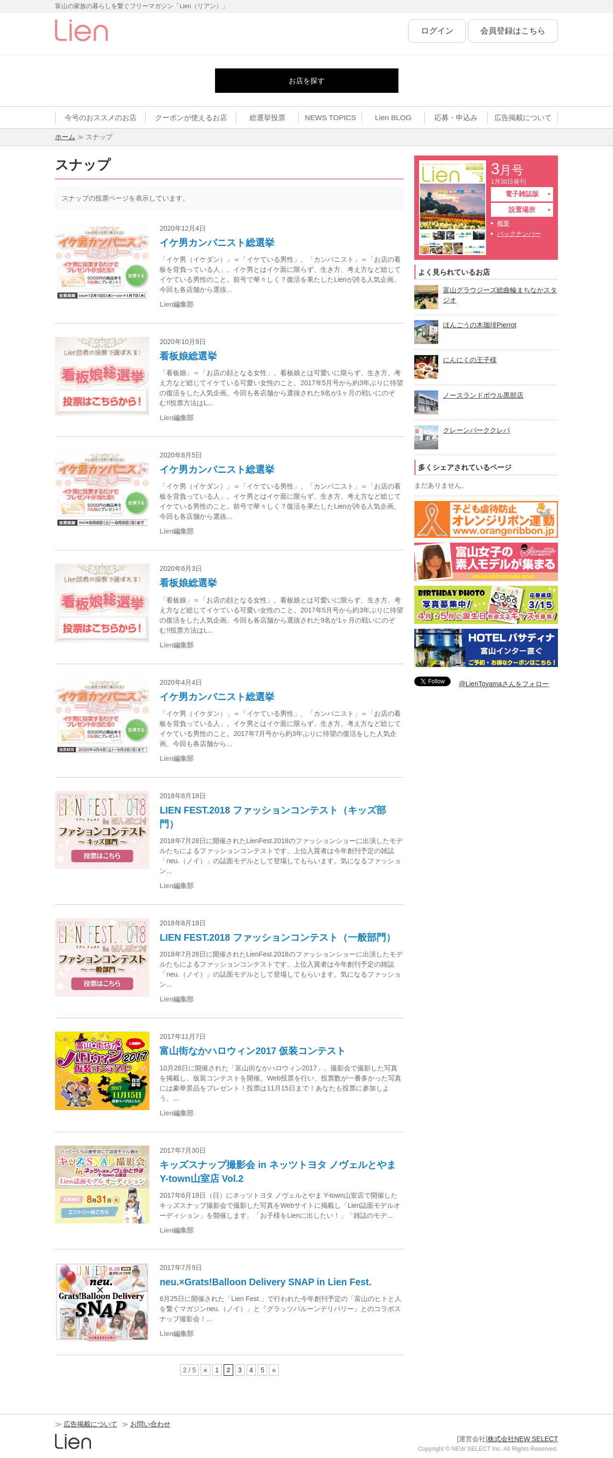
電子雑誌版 (522, 194)
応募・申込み (455, 117)
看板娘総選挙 (188, 356)
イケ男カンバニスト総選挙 (216, 242)
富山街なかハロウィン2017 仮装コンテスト (252, 1051)
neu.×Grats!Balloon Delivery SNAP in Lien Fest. (265, 1282)
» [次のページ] (274, 1370)
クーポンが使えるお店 (191, 117)
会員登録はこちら (512, 30)
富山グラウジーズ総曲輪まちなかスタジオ (500, 295)
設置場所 (522, 209)
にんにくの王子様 (470, 360)
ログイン (437, 30)
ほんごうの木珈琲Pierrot (479, 325)
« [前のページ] (205, 1370)
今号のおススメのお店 (100, 117)
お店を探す (307, 81)
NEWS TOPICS (330, 117)
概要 (503, 223)
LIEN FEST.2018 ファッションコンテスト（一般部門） (277, 937)
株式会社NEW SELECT (523, 1439)
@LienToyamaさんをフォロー (504, 684)
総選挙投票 (267, 117)
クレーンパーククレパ (476, 430)
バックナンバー (519, 234)
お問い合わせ (150, 1424)
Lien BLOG (393, 117)
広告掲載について (523, 117)
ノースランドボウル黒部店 (483, 395)
